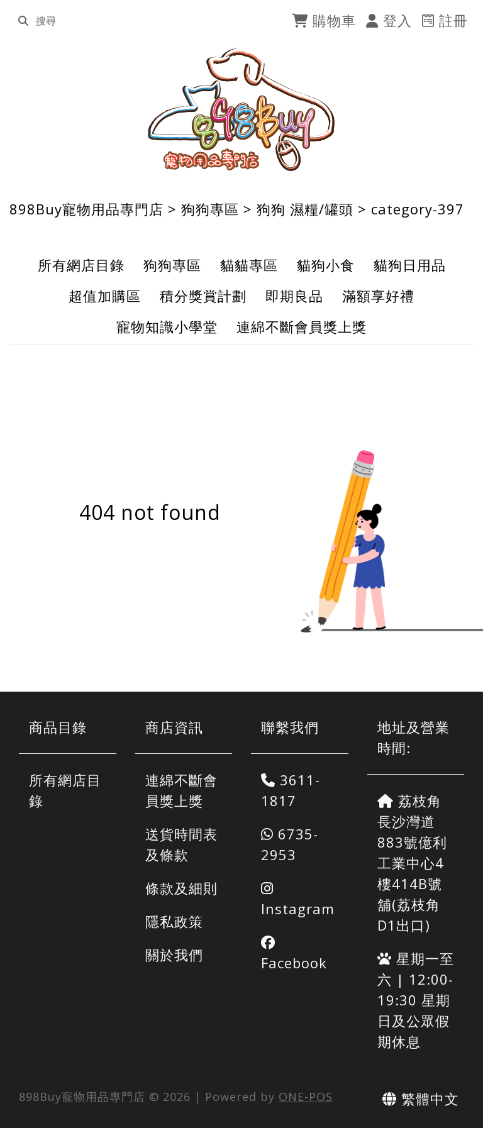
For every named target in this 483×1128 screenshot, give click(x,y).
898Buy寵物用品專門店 (86, 208)
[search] (23, 21)
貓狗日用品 (410, 264)
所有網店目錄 (81, 264)
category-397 (417, 208)
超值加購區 (105, 295)
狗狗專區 (210, 208)
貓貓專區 (249, 264)
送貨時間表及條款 (181, 844)
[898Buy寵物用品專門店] (241, 110)
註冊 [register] (445, 20)
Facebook (294, 954)
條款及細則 (181, 887)
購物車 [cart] (324, 20)
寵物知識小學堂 (167, 326)
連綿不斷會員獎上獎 (301, 326)
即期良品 (294, 295)
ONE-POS (306, 1096)
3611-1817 (290, 790)
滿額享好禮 (378, 295)
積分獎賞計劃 (203, 295)
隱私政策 (174, 921)
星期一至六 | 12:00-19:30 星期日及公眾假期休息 (415, 1000)
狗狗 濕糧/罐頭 (305, 208)
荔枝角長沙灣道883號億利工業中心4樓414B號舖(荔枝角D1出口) (412, 862)
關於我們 (174, 954)
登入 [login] (389, 20)
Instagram (298, 900)
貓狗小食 (326, 264)
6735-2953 (289, 844)
